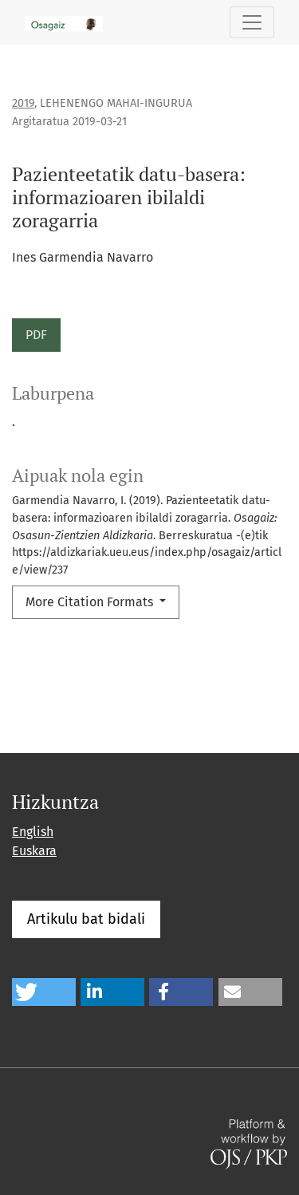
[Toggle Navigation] (252, 22)
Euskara (34, 850)
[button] (44, 992)
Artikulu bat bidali (86, 919)
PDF (36, 334)
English (32, 831)
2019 (23, 103)
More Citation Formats (91, 601)
